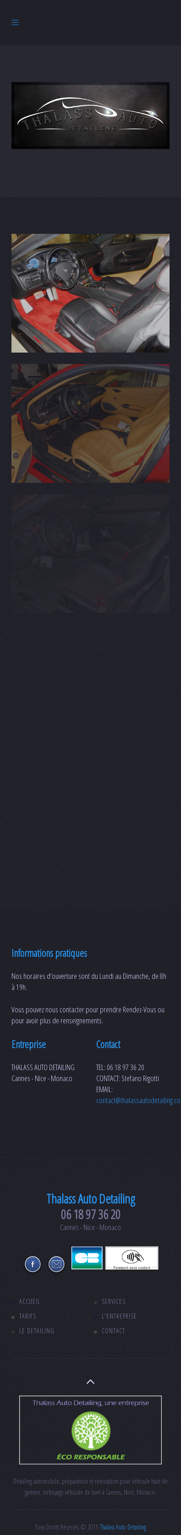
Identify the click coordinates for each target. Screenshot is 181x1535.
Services (114, 1301)
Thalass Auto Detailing (123, 1527)
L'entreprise (119, 1316)
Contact (113, 1330)
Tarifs (27, 1316)
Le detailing (37, 1330)
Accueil (29, 1301)
